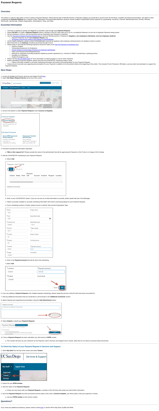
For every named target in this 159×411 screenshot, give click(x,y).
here (41, 407)
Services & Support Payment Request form (27, 36)
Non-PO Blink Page (23, 59)
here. (44, 76)
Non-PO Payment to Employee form (67, 44)
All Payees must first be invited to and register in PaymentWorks (32, 39)
